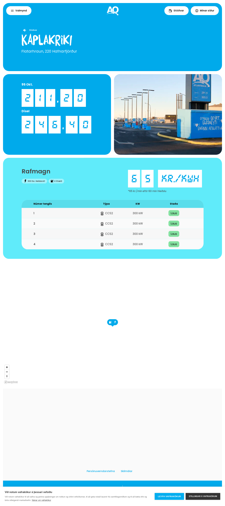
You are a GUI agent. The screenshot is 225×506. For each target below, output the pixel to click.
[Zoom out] (7, 372)
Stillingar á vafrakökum (203, 496)
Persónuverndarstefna (101, 471)
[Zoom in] (7, 367)
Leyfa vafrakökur (169, 496)
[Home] (113, 10)
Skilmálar (126, 471)
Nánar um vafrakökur (41, 500)
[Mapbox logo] (11, 382)
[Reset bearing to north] (7, 376)
